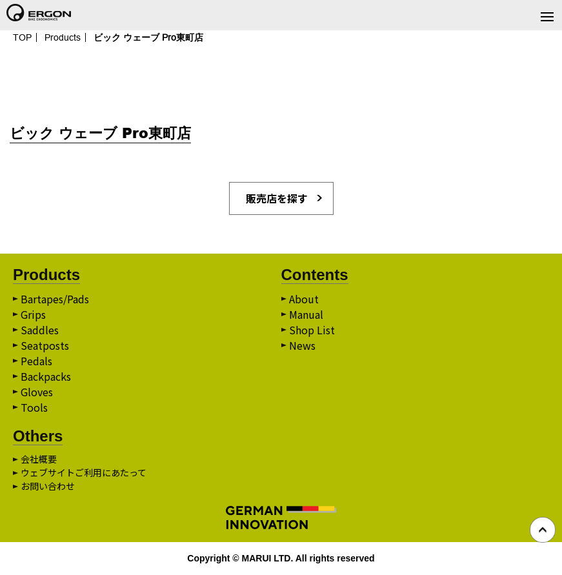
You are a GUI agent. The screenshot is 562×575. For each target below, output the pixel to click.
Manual (306, 314)
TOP (22, 37)
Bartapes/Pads (55, 299)
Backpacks (46, 376)
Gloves (37, 391)
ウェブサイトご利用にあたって (83, 472)
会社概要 (39, 458)
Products (63, 37)
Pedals (36, 360)
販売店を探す (277, 198)
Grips (33, 314)
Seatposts (45, 345)
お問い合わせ (48, 485)
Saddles (40, 330)
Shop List (312, 330)
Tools (34, 407)
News (302, 345)
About (304, 299)
